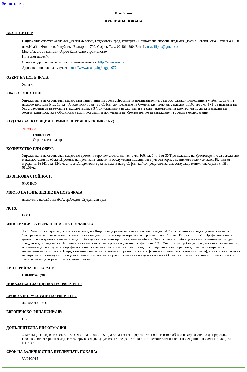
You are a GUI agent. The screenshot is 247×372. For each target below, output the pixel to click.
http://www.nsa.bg (111, 62)
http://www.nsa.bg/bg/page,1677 (93, 68)
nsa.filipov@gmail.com (163, 46)
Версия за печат (13, 4)
